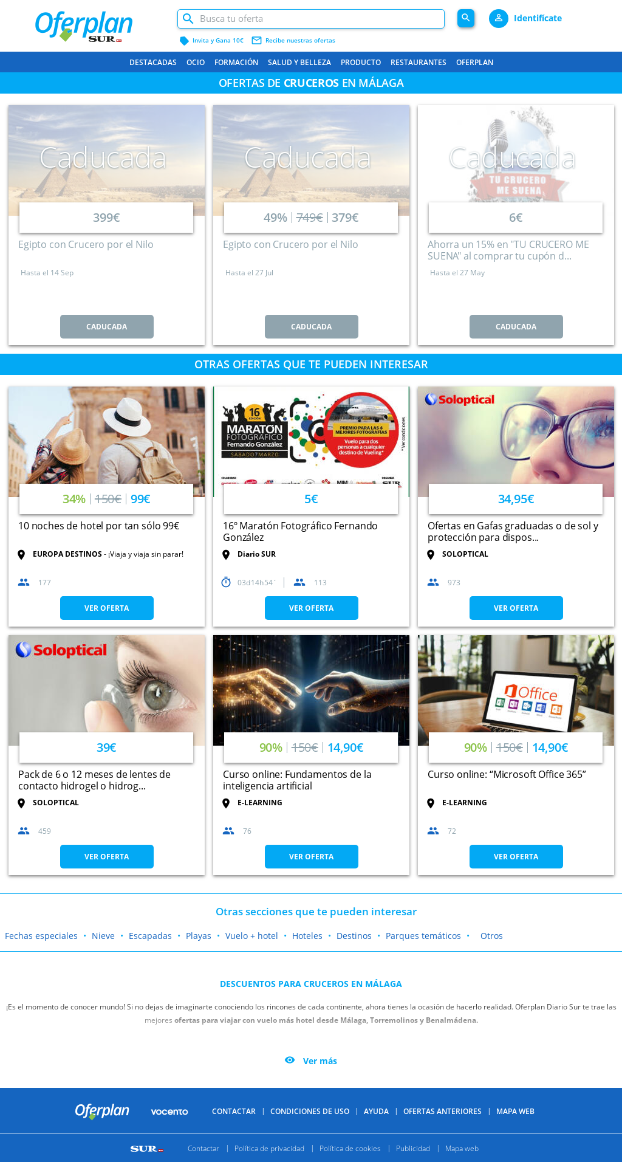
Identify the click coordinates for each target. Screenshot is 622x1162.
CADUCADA (106, 326)
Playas (198, 935)
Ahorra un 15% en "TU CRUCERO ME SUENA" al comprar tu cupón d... (508, 250)
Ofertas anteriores (442, 1111)
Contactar (234, 1111)
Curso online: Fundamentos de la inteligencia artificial (297, 780)
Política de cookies (350, 1148)
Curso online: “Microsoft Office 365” (507, 774)
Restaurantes (418, 62)
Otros (491, 935)
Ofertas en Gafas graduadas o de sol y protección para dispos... (513, 531)
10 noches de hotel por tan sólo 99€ (98, 525)
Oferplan (474, 62)
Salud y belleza (299, 62)
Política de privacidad (269, 1148)
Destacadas (153, 62)
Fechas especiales (41, 935)
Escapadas (150, 935)
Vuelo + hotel (251, 935)
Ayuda (376, 1111)
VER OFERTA (106, 608)
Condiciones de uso (309, 1111)
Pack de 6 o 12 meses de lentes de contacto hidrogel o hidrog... (94, 780)
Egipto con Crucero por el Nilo (86, 244)
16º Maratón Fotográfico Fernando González (300, 531)
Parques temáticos (423, 935)
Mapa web (462, 1148)
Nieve (103, 935)
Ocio (195, 62)
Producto (361, 62)
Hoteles (307, 935)
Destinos (354, 935)
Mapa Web (515, 1111)
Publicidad (413, 1148)
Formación (236, 62)
